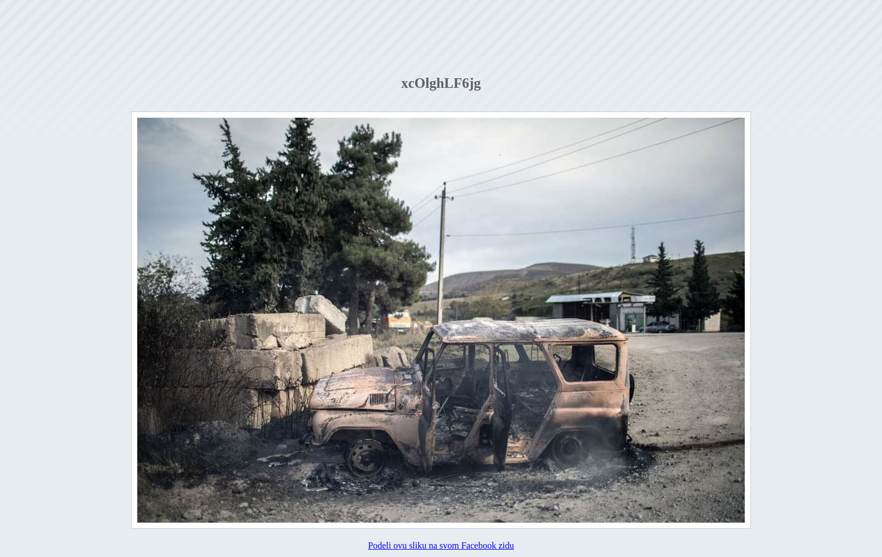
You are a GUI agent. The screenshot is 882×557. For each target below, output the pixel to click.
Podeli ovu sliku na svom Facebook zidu (441, 545)
